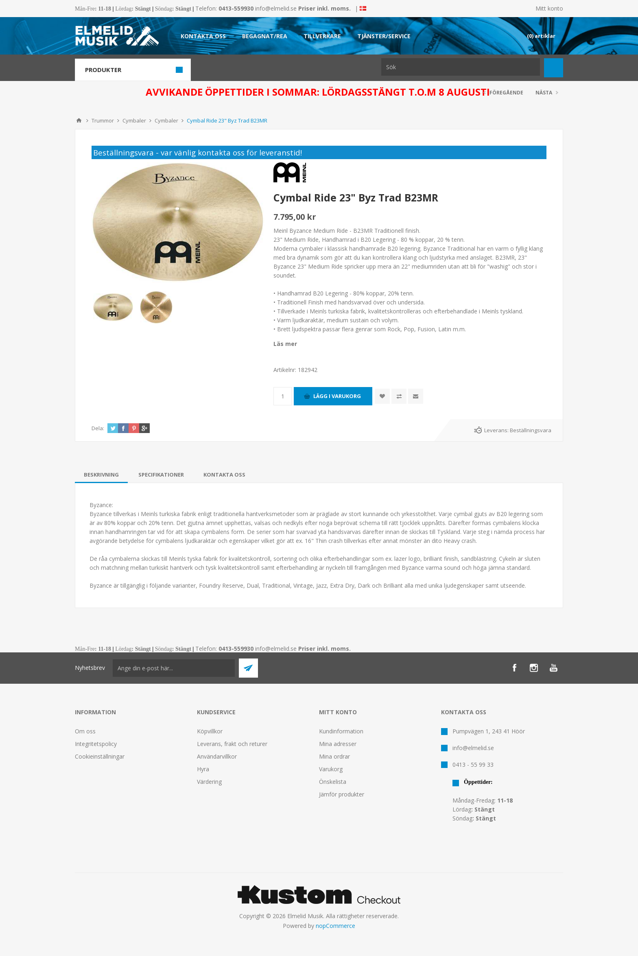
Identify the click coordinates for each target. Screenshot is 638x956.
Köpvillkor (210, 731)
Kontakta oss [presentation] (224, 474)
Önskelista (332, 781)
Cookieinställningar (100, 756)
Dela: (98, 428)
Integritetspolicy (96, 744)
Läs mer (285, 344)
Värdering (209, 781)
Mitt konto (549, 8)
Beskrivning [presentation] (101, 474)
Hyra (203, 769)
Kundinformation (341, 731)
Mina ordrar (334, 756)
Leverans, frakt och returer (232, 744)
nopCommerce (335, 926)
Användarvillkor (217, 756)
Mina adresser (337, 744)
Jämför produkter (341, 794)
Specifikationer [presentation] (161, 474)
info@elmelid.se (276, 8)
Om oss (85, 731)
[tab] (101, 474)
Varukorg (331, 769)
